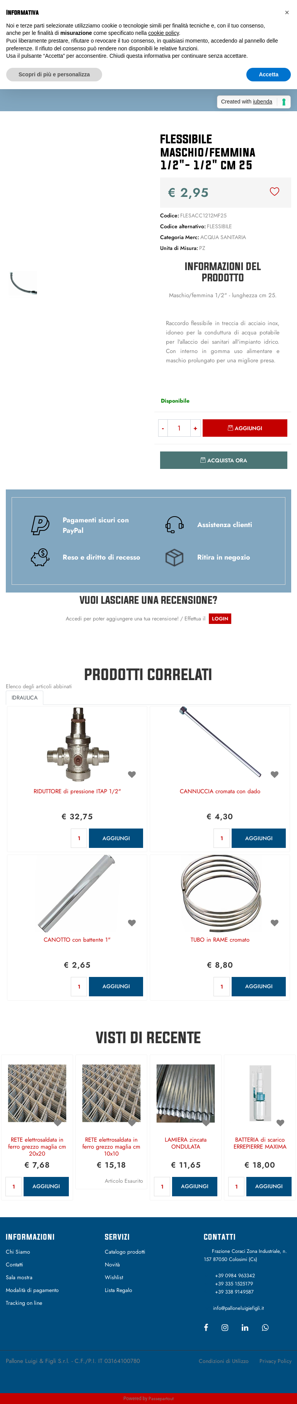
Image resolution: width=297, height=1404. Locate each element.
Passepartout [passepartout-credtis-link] (161, 1398)
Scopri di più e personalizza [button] (54, 74)
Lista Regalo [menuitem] (118, 1290)
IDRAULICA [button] (25, 697)
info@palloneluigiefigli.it (238, 1308)
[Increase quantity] (196, 428)
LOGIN (220, 618)
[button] (74, 196)
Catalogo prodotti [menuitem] (125, 1252)
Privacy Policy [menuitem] (275, 1361)
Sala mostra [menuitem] (19, 1277)
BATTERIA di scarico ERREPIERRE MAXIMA (260, 1143)
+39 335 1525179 (234, 1283)
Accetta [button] (268, 74)
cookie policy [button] (163, 33)
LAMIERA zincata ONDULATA (186, 1143)
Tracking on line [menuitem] (24, 1303)
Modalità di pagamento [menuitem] (32, 1290)
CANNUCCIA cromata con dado (220, 792)
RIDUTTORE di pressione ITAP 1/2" (77, 792)
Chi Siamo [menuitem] (18, 1252)
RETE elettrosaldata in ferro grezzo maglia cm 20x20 (37, 1147)
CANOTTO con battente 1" (77, 940)
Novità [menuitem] (112, 1264)
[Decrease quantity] (162, 428)
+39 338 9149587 (234, 1291)
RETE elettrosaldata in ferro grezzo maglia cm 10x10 (111, 1147)
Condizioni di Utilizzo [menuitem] (224, 1361)
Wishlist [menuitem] (114, 1277)
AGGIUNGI (116, 838)
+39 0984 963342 (235, 1275)
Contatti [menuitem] (14, 1264)
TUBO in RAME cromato (220, 940)
